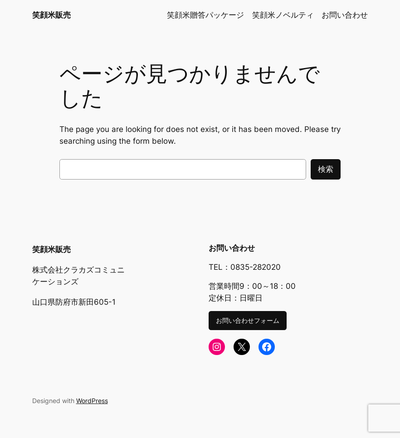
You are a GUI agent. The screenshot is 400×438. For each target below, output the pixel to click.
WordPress (92, 400)
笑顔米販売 (51, 14)
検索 (325, 169)
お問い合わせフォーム (247, 320)
